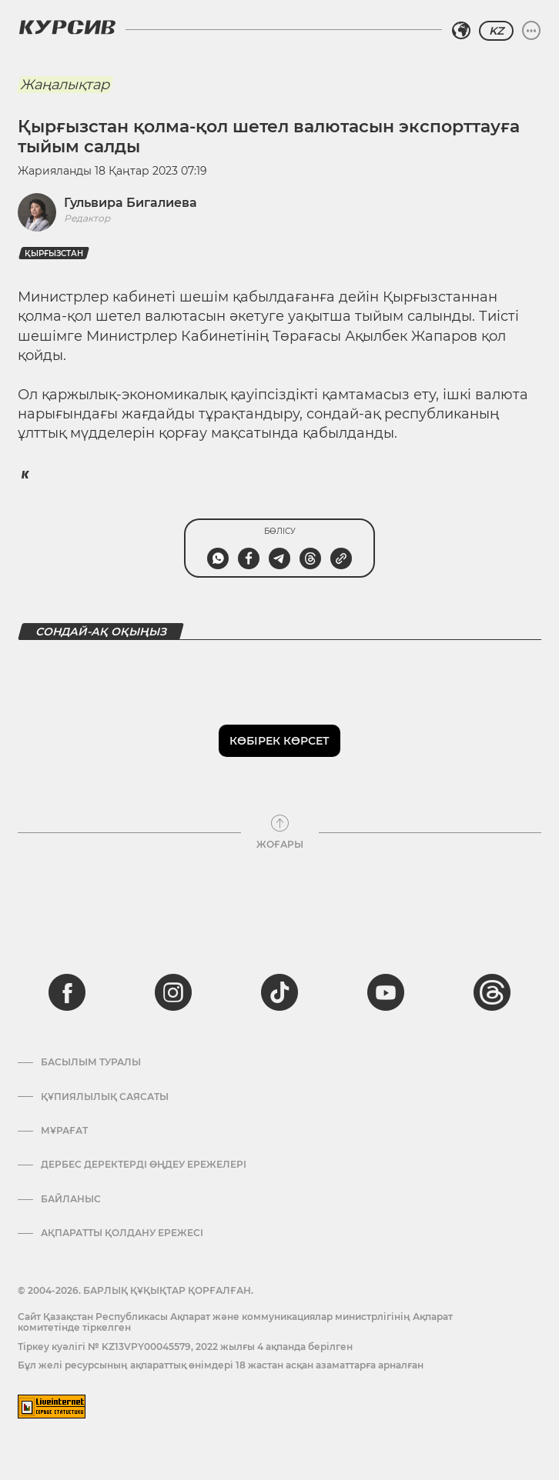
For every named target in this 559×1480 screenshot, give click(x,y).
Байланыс (71, 1199)
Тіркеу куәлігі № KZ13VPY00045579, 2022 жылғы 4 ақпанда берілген (185, 1346)
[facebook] (67, 992)
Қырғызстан (54, 253)
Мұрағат (64, 1130)
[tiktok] (279, 992)
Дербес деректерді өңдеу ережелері (143, 1164)
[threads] (492, 992)
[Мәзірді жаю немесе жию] (531, 31)
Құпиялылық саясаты (105, 1097)
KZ (496, 31)
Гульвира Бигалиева (130, 202)
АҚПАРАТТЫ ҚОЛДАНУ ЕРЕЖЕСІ (122, 1233)
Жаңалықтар (64, 84)
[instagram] (173, 992)
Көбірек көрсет (279, 741)
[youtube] (385, 992)
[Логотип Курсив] (67, 27)
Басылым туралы (91, 1062)
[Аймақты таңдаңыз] (461, 31)
